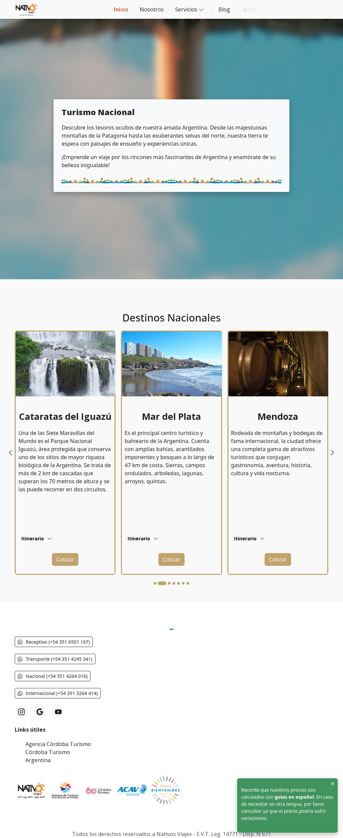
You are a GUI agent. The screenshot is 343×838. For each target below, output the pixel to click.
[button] (65, 559)
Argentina (38, 760)
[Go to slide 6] (183, 583)
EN (249, 9)
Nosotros (152, 9)
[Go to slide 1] (155, 583)
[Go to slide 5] (178, 583)
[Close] (332, 783)
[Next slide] (332, 453)
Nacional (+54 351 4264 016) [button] (52, 676)
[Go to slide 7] (188, 583)
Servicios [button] (189, 9)
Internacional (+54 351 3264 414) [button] (58, 693)
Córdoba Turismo (47, 752)
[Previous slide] (11, 453)
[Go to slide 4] (174, 583)
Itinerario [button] (36, 538)
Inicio (121, 9)
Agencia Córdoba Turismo (58, 744)
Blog (224, 9)
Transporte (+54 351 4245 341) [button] (55, 659)
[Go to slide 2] (162, 583)
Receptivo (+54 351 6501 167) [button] (54, 642)
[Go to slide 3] (169, 583)
